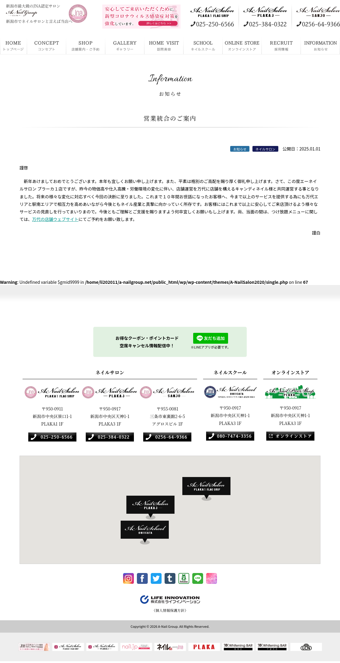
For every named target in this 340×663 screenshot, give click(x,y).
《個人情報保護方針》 (170, 612)
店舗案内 (85, 45)
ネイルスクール (203, 45)
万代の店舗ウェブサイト (55, 219)
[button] (209, 489)
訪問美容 (164, 45)
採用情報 (281, 45)
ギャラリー (124, 45)
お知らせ (320, 45)
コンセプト (46, 45)
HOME (13, 45)
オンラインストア (242, 45)
